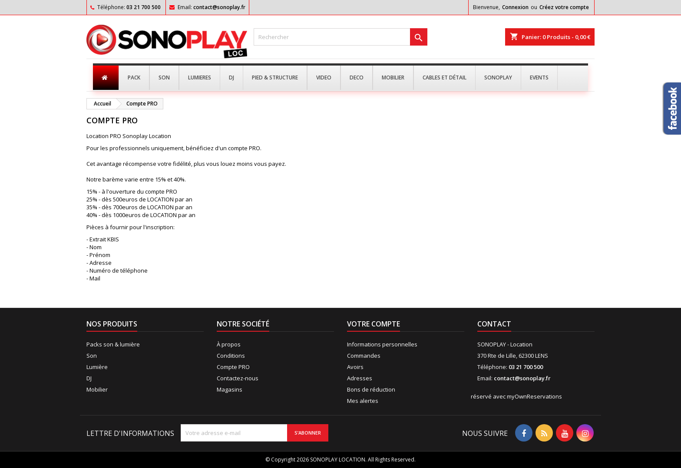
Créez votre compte (564, 7)
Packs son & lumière (113, 344)
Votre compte (373, 324)
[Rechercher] (340, 37)
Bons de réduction (371, 389)
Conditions (231, 355)
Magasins (229, 389)
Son (91, 355)
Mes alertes (362, 401)
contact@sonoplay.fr (219, 7)
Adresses (359, 378)
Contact (494, 324)
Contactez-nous (237, 378)
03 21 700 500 (143, 7)
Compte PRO (233, 367)
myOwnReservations (534, 396)
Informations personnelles (382, 344)
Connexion (515, 7)
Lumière (97, 367)
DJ (89, 378)
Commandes (363, 355)
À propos (229, 344)
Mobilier (97, 389)
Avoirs (355, 367)
